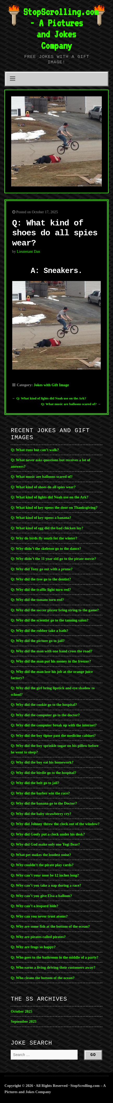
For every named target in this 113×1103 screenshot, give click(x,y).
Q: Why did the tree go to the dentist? (41, 579)
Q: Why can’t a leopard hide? (34, 906)
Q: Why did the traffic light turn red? (41, 589)
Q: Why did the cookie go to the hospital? (44, 705)
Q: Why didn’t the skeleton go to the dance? (46, 548)
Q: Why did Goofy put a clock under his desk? (48, 834)
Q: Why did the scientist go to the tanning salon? (49, 620)
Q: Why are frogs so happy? (33, 947)
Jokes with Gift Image (51, 385)
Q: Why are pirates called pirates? (38, 937)
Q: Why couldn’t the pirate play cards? (42, 865)
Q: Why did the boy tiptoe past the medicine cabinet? (53, 735)
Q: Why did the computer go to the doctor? (45, 715)
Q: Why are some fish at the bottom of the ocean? (50, 926)
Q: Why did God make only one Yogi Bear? (45, 844)
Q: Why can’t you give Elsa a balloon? (41, 896)
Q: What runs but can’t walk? (35, 450)
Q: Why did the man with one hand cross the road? (51, 651)
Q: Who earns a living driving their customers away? (53, 967)
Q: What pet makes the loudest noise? (41, 855)
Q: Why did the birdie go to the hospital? (43, 773)
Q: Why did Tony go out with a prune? (41, 569)
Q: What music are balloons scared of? (69, 404)
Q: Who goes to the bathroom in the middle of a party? (54, 957)
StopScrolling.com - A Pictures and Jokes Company (60, 28)
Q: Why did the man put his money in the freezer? (51, 661)
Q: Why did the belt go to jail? (35, 783)
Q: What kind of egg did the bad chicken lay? (47, 528)
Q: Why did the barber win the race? (40, 793)
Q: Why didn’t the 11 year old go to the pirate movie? (53, 559)
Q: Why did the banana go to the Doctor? (44, 803)
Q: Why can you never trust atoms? (39, 916)
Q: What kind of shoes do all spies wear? (43, 487)
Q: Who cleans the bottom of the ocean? (42, 978)
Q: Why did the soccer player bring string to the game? (55, 610)
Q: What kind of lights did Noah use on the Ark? (51, 398)
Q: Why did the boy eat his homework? (42, 762)
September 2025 (23, 1021)
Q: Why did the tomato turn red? (37, 600)
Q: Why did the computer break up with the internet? (54, 725)
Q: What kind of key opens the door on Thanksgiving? (54, 507)
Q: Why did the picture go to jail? (38, 641)
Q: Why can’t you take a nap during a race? (46, 885)
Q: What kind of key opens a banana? (41, 518)
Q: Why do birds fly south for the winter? (44, 538)
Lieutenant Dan (28, 251)
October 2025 (21, 1011)
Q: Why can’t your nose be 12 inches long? (45, 875)
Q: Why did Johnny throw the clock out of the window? (55, 824)
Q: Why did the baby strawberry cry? (41, 814)
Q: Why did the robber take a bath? (39, 631)
